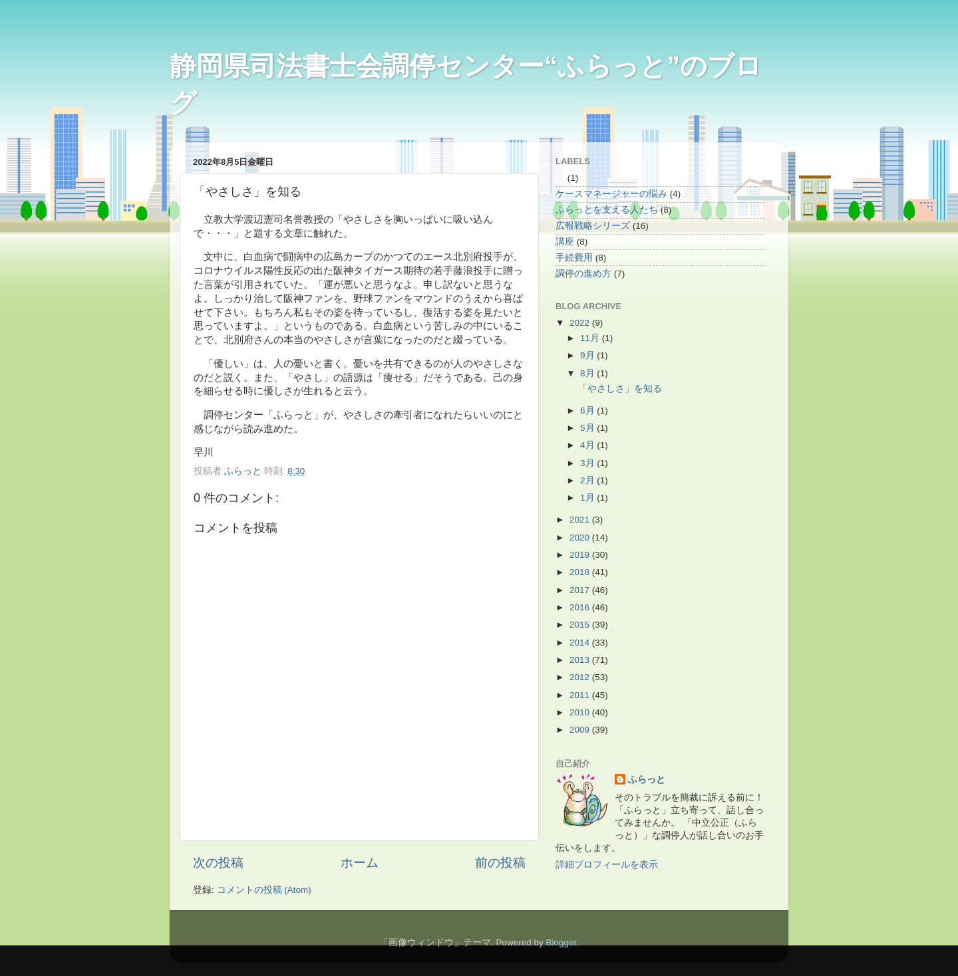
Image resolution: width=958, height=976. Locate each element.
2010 (580, 712)
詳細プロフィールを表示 (607, 865)
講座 (565, 242)
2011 (580, 695)
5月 (588, 428)
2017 (580, 590)
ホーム (360, 863)
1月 (588, 498)
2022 (580, 323)
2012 (580, 677)
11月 (591, 338)
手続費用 (574, 258)
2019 (580, 555)
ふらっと (646, 780)
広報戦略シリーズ (593, 226)
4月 (588, 445)
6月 (588, 411)
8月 (588, 373)
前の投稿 (500, 863)
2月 (588, 480)
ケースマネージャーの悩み (611, 194)
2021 (580, 520)
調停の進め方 (583, 274)
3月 (588, 463)
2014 (580, 643)
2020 (580, 538)
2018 (580, 572)
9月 (588, 355)
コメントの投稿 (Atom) (264, 890)
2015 (580, 625)
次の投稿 (218, 863)
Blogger (561, 942)
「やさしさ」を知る (620, 389)
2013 (580, 660)
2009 (580, 730)
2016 (580, 607)
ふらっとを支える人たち (607, 210)
